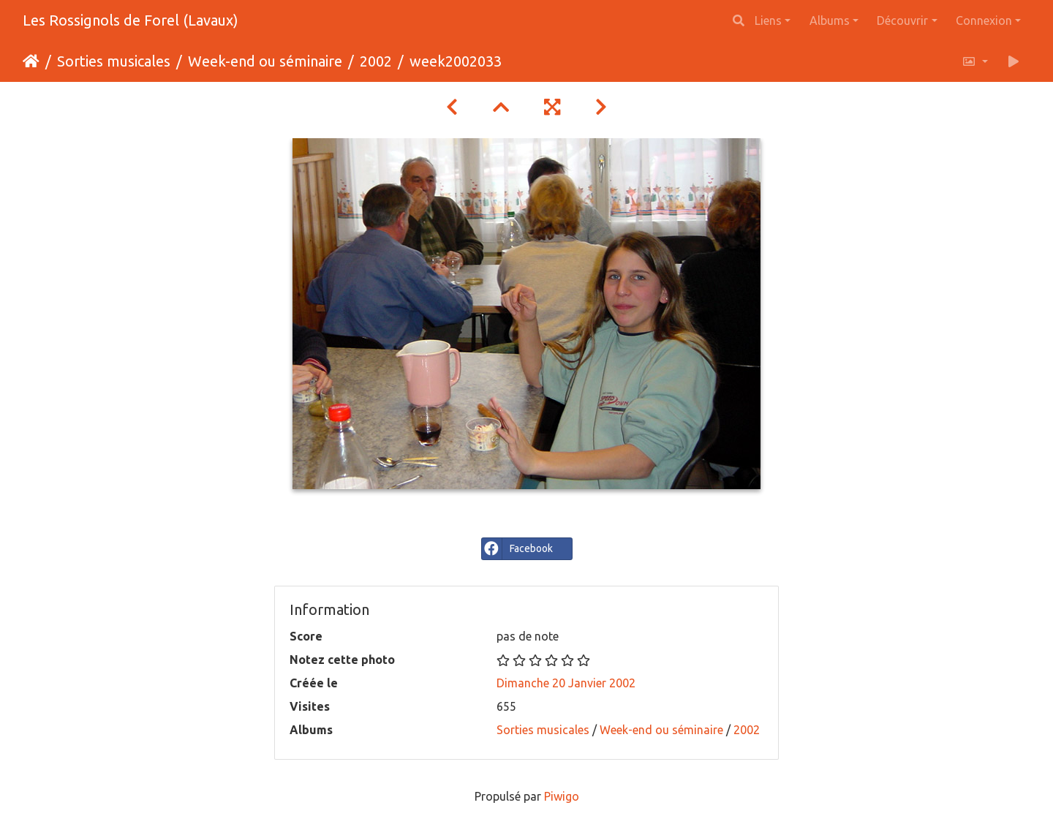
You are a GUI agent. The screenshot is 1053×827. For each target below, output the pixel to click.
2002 (376, 61)
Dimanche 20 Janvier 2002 (566, 683)
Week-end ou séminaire (265, 61)
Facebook (517, 548)
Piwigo (561, 796)
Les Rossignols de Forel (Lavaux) (130, 20)
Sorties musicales (113, 61)
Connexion (984, 20)
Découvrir (902, 20)
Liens (768, 20)
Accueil (31, 61)
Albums (829, 20)
